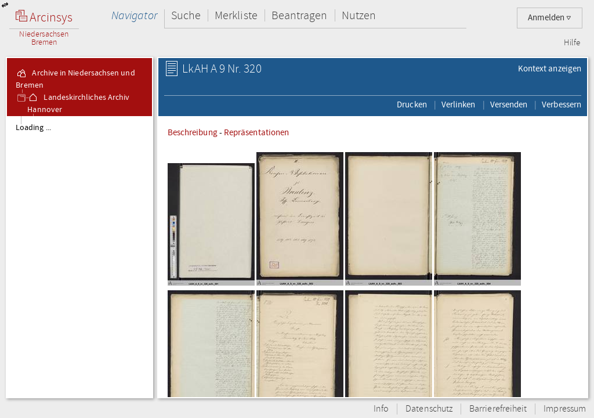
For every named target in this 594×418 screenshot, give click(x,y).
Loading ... (33, 127)
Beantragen (299, 15)
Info (381, 409)
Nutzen (359, 15)
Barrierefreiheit (498, 409)
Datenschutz (428, 409)
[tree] (79, 256)
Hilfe (572, 43)
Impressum (565, 409)
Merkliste (236, 15)
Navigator (134, 15)
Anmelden (549, 17)
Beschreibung (193, 132)
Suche (186, 15)
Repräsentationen (256, 132)
